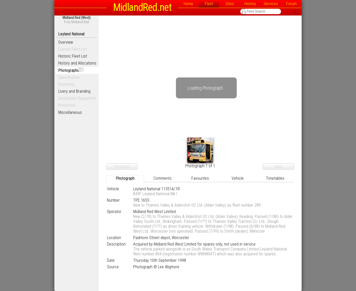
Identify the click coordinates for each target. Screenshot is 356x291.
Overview (65, 42)
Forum (291, 3)
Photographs (71, 70)
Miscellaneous (70, 112)
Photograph (125, 178)
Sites (229, 3)
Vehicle (238, 178)
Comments (163, 178)
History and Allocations (77, 63)
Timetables (275, 178)
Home (188, 3)
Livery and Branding (74, 91)
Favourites (200, 178)
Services (271, 3)
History (250, 3)
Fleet (209, 3)
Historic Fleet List (72, 56)
